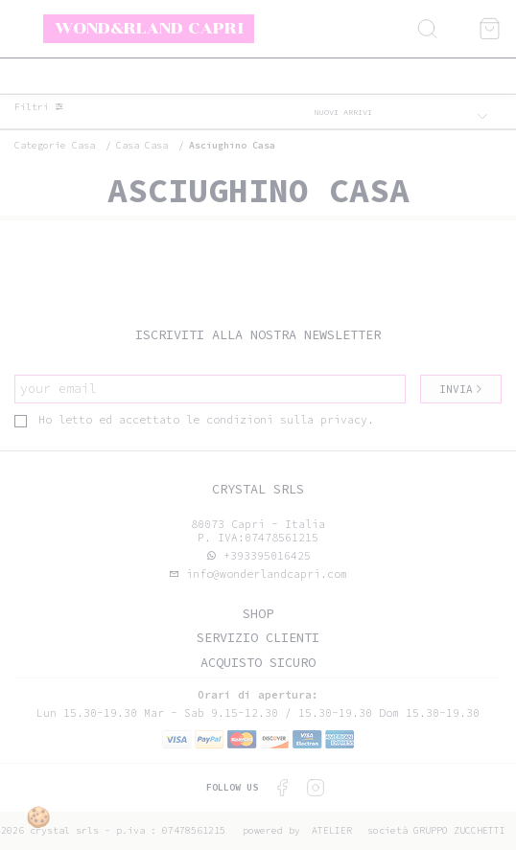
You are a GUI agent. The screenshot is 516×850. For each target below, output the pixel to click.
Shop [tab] (258, 614)
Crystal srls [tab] (258, 489)
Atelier (332, 830)
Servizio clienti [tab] (258, 638)
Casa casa (142, 145)
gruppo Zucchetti (459, 830)
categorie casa (54, 145)
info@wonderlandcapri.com (263, 574)
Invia (461, 389)
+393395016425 (267, 556)
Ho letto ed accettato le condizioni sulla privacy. (194, 419)
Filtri (39, 107)
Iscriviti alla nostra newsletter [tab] (258, 335)
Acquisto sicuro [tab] (258, 663)
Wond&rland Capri (149, 27)
